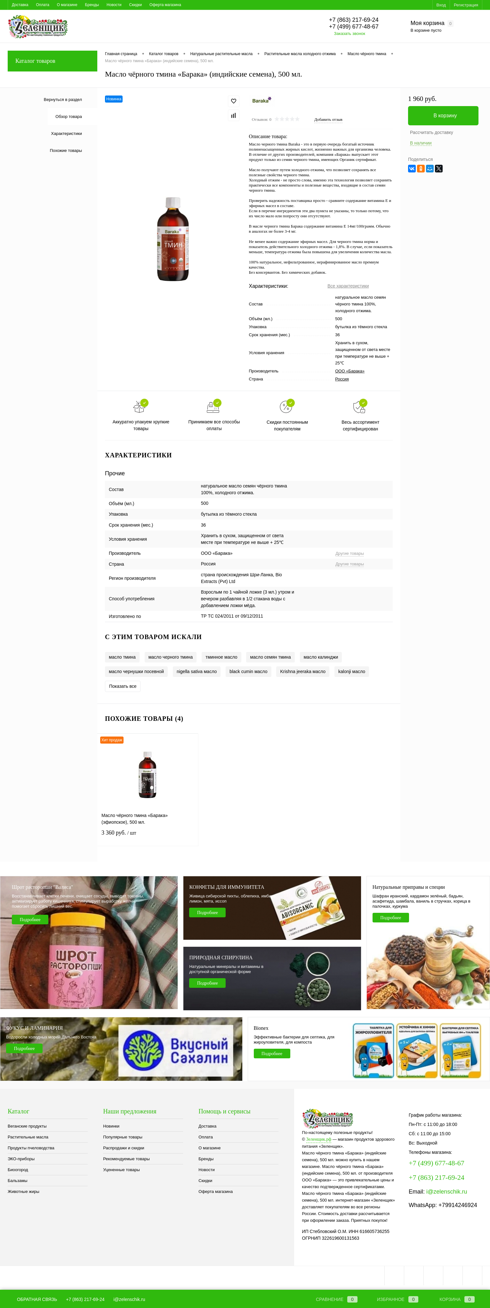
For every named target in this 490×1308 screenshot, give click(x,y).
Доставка (20, 5)
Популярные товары (122, 1137)
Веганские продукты (27, 1126)
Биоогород (18, 1169)
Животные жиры (23, 1191)
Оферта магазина (165, 5)
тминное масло (221, 657)
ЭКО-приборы (21, 1158)
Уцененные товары (121, 1169)
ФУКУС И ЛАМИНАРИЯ (34, 1028)
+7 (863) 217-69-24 (85, 1299)
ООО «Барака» (350, 371)
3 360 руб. (147, 836)
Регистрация (466, 5)
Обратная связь (32, 1299)
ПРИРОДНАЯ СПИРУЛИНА (221, 957)
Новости (114, 5)
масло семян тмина (270, 657)
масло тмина (122, 657)
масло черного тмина (171, 657)
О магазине (67, 5)
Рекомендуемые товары (126, 1158)
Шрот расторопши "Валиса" (42, 887)
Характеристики (66, 133)
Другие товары (349, 553)
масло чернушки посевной (136, 671)
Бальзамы (18, 1180)
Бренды (92, 5)
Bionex (261, 1028)
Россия (342, 379)
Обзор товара (68, 116)
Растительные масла (28, 1137)
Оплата (42, 5)
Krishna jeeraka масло (302, 671)
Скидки (135, 5)
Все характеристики (348, 285)
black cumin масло (248, 671)
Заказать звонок (349, 33)
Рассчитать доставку (431, 132)
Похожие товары (66, 150)
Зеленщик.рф (319, 1139)
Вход (441, 5)
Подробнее (30, 919)
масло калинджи (321, 657)
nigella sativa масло (197, 671)
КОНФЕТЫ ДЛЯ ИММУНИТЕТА (226, 887)
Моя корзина (432, 23)
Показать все (122, 686)
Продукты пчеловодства (31, 1148)
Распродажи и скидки (123, 1148)
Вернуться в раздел (63, 99)
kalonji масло (351, 671)
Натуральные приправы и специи (409, 887)
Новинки (111, 1126)
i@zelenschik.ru (446, 1191)
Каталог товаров (52, 61)
